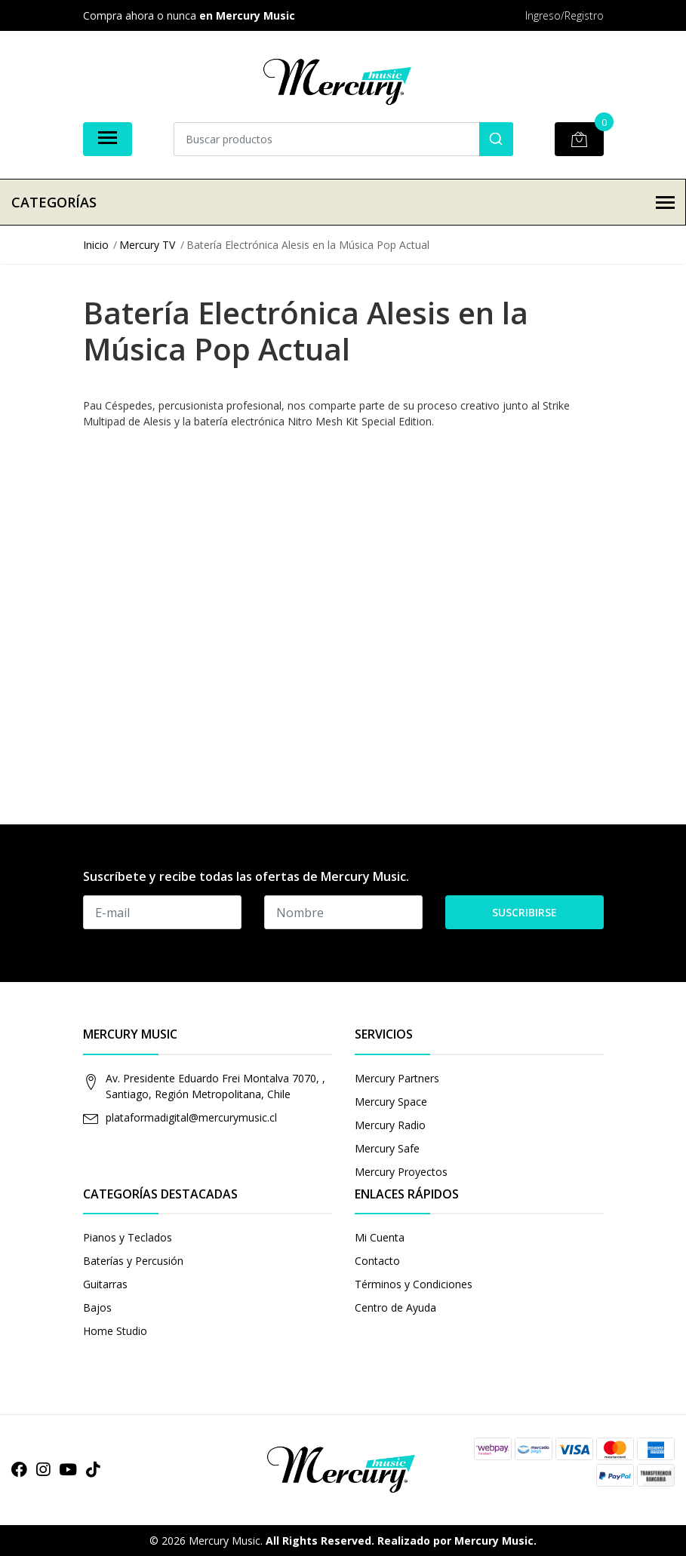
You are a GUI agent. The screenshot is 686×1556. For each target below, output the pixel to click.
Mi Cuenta (380, 1237)
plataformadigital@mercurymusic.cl (191, 1117)
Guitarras (105, 1284)
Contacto (377, 1261)
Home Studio (115, 1331)
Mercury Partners (397, 1078)
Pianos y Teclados (127, 1237)
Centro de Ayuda (395, 1307)
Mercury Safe (387, 1148)
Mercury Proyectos (401, 1172)
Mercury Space (391, 1101)
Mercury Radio (390, 1125)
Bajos (97, 1307)
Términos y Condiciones (413, 1284)
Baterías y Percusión (133, 1261)
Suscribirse (524, 912)
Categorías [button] (343, 202)
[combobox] (343, 139)
